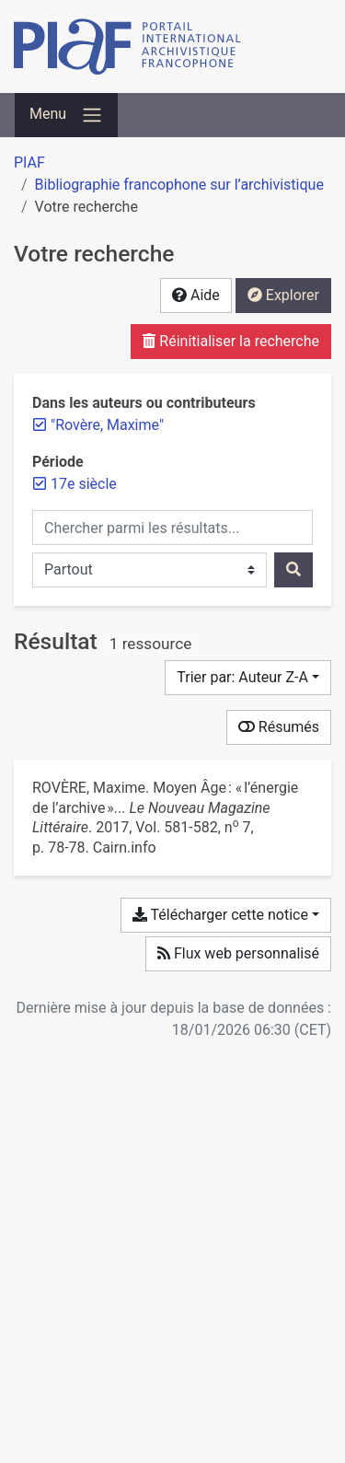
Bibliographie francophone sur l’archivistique (179, 184)
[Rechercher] (293, 569)
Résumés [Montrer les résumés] (278, 727)
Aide (196, 295)
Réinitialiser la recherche (231, 341)
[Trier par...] (248, 677)
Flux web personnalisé (238, 953)
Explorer (283, 295)
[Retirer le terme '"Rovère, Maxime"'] (107, 425)
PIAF (29, 162)
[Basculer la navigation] (66, 115)
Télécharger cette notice (220, 914)
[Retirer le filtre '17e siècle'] (84, 484)
